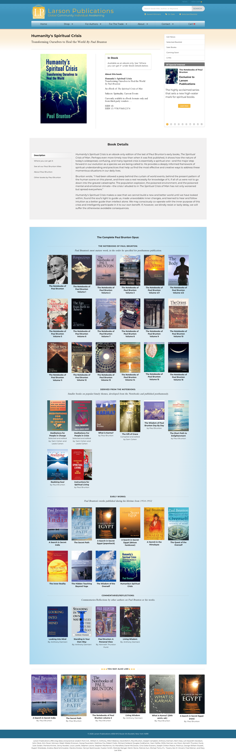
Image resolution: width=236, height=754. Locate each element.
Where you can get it (43, 161)
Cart (191, 24)
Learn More (184, 106)
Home (43, 24)
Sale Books (171, 47)
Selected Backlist (188, 14)
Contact (167, 24)
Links (168, 57)
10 (201, 124)
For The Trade (118, 24)
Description (39, 155)
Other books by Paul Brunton (47, 177)
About (143, 24)
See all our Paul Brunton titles (47, 166)
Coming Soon (172, 52)
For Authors (93, 24)
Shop (68, 24)
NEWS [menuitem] (185, 2)
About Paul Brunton (43, 172)
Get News (170, 37)
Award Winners (152, 14)
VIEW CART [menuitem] (196, 2)
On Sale (170, 14)
